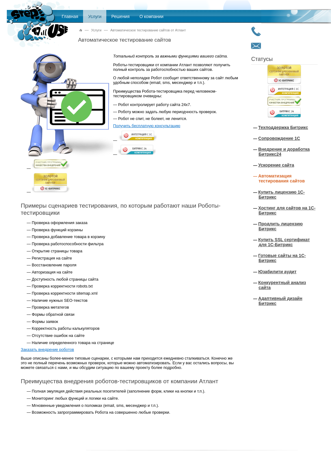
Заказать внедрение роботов (47, 349)
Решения (120, 16)
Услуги (94, 16)
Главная (70, 16)
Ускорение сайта (276, 165)
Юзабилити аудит (277, 271)
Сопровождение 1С (279, 138)
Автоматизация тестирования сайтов (281, 178)
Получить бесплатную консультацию (146, 125)
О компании (151, 16)
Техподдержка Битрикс (283, 127)
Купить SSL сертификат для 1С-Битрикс (284, 242)
